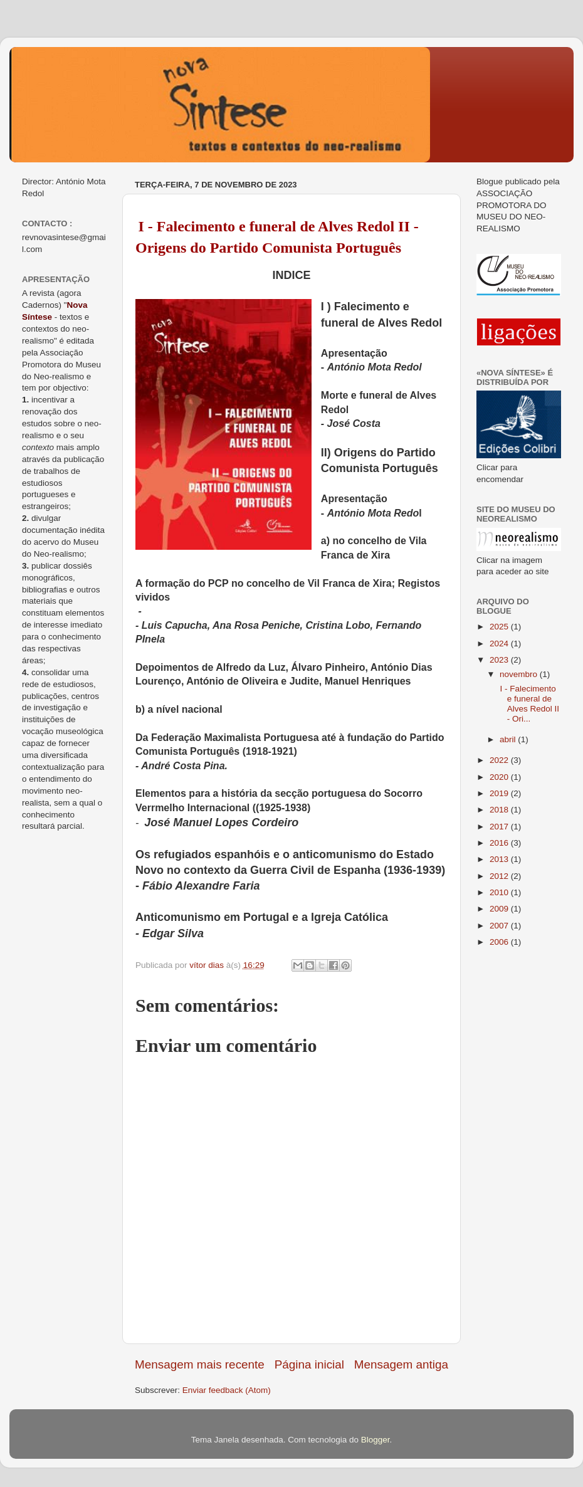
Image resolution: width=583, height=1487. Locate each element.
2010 (500, 892)
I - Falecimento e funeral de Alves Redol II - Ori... (528, 704)
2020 (500, 777)
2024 (500, 643)
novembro (520, 674)
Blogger (375, 1439)
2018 (500, 809)
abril (509, 739)
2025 (500, 626)
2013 (500, 859)
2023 (500, 660)
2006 (500, 942)
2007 (500, 925)
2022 (500, 760)
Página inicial (309, 1364)
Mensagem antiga (401, 1364)
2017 (500, 826)
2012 (500, 876)
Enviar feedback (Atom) (226, 1390)
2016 (500, 843)
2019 (500, 793)
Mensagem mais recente (200, 1364)
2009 (500, 908)
